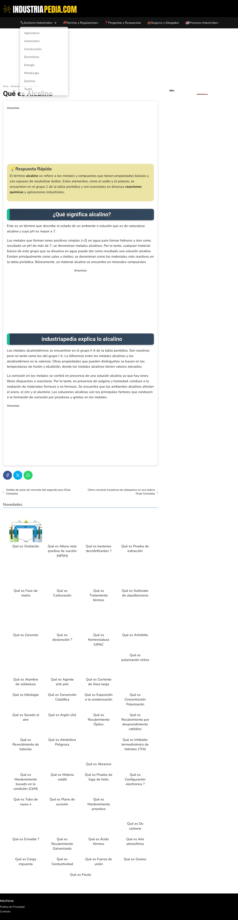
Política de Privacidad (12, 907)
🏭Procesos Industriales (201, 23)
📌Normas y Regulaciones (80, 23)
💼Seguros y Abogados (163, 23)
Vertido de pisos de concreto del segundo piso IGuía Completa (38, 491)
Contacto (5, 911)
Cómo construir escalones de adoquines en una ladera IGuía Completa (121, 491)
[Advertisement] (119, 56)
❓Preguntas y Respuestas (122, 23)
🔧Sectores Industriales (36, 23)
